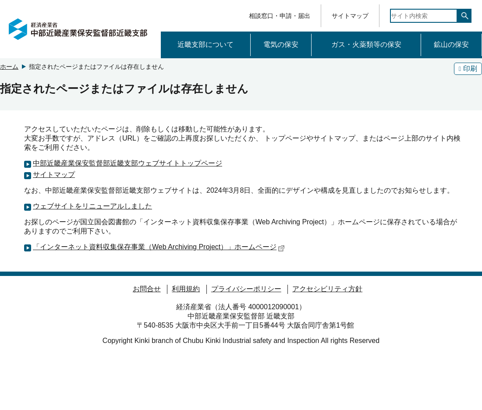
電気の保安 (280, 44)
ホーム (9, 66)
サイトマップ (350, 15)
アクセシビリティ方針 (327, 289)
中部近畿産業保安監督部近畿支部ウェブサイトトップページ (127, 163)
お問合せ (147, 289)
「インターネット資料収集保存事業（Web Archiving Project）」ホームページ (159, 247)
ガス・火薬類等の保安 (366, 44)
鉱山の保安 (451, 44)
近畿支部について (205, 44)
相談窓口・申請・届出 (279, 15)
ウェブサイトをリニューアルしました (92, 206)
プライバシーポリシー (246, 289)
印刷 (468, 68)
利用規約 (186, 289)
